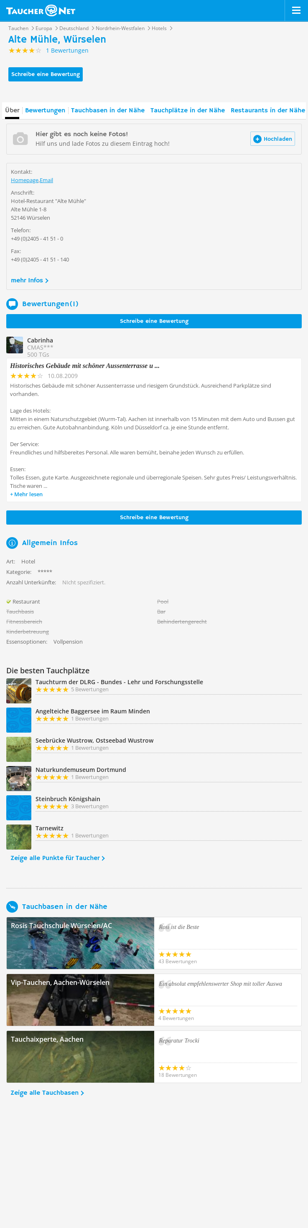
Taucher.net (40, 10)
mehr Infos (27, 281)
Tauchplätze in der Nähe (187, 111)
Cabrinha (40, 340)
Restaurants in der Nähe (268, 111)
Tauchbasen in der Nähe (108, 111)
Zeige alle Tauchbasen (44, 1093)
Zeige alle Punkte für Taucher (54, 858)
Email (46, 180)
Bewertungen (45, 111)
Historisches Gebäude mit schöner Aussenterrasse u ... (85, 365)
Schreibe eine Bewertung (45, 74)
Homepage (24, 180)
